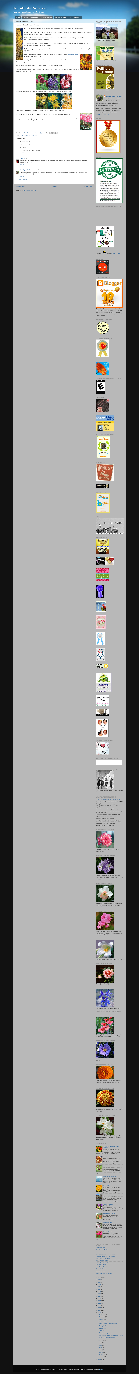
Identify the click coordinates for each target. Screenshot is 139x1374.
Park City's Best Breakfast (103, 1258)
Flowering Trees (107, 1222)
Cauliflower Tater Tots (109, 1157)
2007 (99, 1359)
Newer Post (20, 187)
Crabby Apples (103, 1326)
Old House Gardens (73, 54)
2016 (99, 1293)
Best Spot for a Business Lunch (104, 1252)
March (101, 1352)
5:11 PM (22, 176)
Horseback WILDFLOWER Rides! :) (105, 1256)
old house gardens (33, 135)
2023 (99, 1284)
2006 (99, 1362)
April (100, 1349)
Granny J (22, 158)
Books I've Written (75, 17)
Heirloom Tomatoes (60, 17)
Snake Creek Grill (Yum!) (102, 1269)
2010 (99, 1307)
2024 (99, 1282)
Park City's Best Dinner (102, 1260)
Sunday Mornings (103, 1333)
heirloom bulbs (24, 135)
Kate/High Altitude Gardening (28, 170)
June (100, 1345)
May (100, 1347)
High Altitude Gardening (29, 8)
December (102, 1314)
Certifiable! (102, 1330)
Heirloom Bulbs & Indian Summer (108, 1323)
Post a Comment (22, 179)
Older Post (88, 187)
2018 (99, 1291)
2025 (99, 1279)
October (101, 1319)
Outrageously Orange (109, 1213)
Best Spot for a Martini (102, 1249)
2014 (99, 1298)
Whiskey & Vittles (100, 1247)
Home (18, 17)
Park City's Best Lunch (102, 1262)
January (101, 1356)
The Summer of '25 (108, 1195)
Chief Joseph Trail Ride (109, 1176)
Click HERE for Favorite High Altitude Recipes (108, 799)
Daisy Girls (106, 1185)
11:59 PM (22, 153)
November (102, 1316)
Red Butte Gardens (101, 1264)
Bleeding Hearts (107, 1231)
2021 (99, 1286)
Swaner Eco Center (101, 1271)
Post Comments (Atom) (29, 190)
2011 (99, 1305)
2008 (99, 1312)
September (102, 1321)
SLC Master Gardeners (102, 1266)
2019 (99, 1289)
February (102, 1354)
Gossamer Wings (108, 1204)
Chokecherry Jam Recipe (110, 1166)
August (101, 1340)
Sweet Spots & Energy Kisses (107, 1337)
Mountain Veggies (46, 17)
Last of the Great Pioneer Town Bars (105, 1254)
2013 (99, 1300)
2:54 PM (22, 164)
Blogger (101, 1369)
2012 (99, 1303)
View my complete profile (102, 114)
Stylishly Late (102, 1328)
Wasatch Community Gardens (104, 1273)
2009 (99, 1310)
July (100, 1342)
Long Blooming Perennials (30, 17)
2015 (99, 1296)
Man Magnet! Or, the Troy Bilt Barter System (111, 1335)
